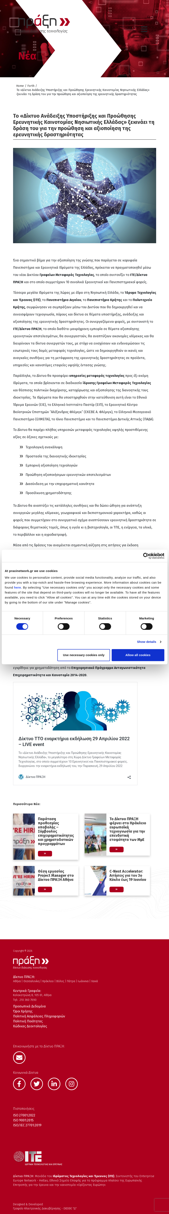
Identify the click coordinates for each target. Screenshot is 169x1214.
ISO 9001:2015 (23, 1120)
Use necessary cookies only (84, 655)
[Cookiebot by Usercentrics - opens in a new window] (146, 556)
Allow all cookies (138, 655)
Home (20, 86)
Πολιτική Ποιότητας (28, 1021)
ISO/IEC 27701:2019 (27, 1125)
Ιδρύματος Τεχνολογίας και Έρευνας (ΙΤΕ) (83, 1176)
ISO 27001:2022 (24, 1115)
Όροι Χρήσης (23, 1011)
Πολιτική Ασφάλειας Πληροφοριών (39, 1016)
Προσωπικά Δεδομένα (29, 1006)
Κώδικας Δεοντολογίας (30, 1026)
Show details (146, 641)
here (17, 587)
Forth (30, 86)
